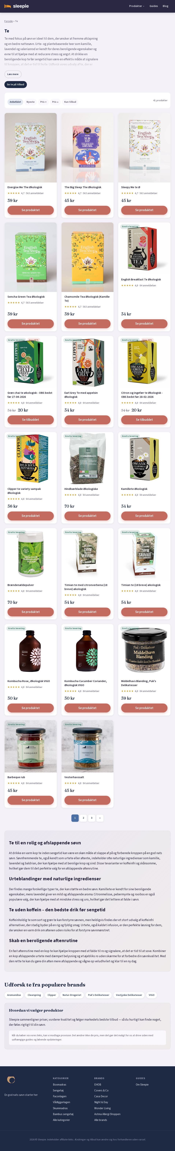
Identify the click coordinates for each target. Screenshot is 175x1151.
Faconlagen (59, 1096)
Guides (154, 6)
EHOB (97, 1085)
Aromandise (14, 995)
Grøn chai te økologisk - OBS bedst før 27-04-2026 (30, 395)
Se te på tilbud (15, 84)
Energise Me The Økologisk (25, 187)
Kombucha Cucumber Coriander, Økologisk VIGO (85, 683)
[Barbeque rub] (31, 746)
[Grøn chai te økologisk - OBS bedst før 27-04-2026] (31, 362)
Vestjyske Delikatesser (129, 995)
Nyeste (31, 102)
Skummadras (60, 1108)
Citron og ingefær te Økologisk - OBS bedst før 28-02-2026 (142, 395)
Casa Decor (101, 1096)
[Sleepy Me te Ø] (144, 148)
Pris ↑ (43, 102)
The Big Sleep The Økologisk (82, 187)
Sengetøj (58, 1090)
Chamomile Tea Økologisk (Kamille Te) (87, 299)
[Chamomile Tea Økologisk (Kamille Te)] (88, 257)
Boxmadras (59, 1085)
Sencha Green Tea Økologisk (26, 297)
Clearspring (34, 995)
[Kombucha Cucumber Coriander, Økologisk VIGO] (88, 650)
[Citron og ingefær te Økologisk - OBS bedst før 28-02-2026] (144, 362)
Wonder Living (102, 1108)
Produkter (135, 6)
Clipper (52, 995)
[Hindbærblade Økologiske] (88, 458)
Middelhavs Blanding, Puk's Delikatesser (138, 683)
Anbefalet (15, 102)
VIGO (151, 995)
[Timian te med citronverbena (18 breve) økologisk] (88, 554)
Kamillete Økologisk (134, 489)
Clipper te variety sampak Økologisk (24, 491)
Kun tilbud (70, 102)
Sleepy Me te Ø (130, 187)
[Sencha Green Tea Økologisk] (31, 257)
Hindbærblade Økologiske (81, 489)
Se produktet (31, 210)
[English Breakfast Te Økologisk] (144, 248)
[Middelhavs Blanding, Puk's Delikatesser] (144, 650)
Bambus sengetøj (63, 1114)
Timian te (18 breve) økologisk (141, 585)
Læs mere (12, 74)
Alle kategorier (61, 1120)
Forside (8, 21)
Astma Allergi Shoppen (107, 1114)
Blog (165, 6)
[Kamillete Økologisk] (144, 458)
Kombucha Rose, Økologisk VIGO (29, 681)
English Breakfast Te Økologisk (141, 279)
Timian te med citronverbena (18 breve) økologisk (85, 587)
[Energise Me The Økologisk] (31, 148)
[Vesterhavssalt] (88, 746)
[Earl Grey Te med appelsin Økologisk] (88, 362)
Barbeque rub (16, 777)
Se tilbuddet (30, 420)
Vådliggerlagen (61, 1102)
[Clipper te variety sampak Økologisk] (31, 458)
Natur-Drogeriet (72, 995)
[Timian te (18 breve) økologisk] (144, 554)
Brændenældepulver (21, 585)
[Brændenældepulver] (31, 554)
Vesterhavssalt (74, 777)
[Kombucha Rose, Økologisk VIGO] (31, 650)
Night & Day (101, 1102)
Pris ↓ (55, 102)
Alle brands (100, 1120)
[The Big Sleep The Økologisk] (88, 148)
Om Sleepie (142, 1085)
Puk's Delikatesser (98, 995)
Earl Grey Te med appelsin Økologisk (81, 395)
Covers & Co (101, 1090)
